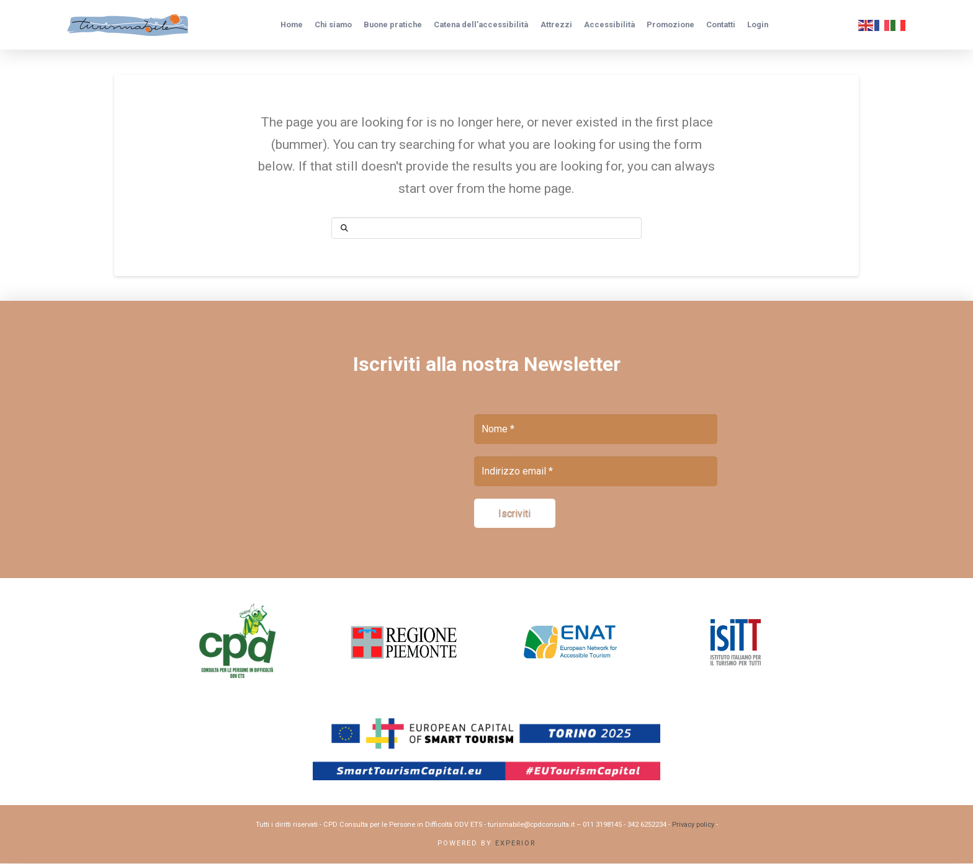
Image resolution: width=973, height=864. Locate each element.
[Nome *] (595, 429)
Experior (515, 844)
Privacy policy (693, 825)
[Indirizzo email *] (595, 471)
